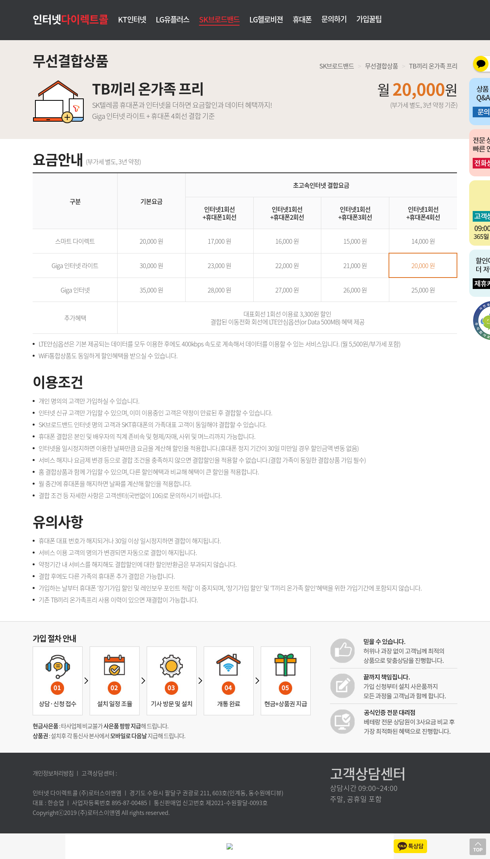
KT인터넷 (132, 20)
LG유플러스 (172, 20)
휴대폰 (302, 20)
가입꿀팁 (368, 18)
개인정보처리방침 (53, 773)
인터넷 (70, 18)
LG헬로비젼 (266, 20)
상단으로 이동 (478, 847)
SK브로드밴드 (219, 19)
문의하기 (333, 18)
